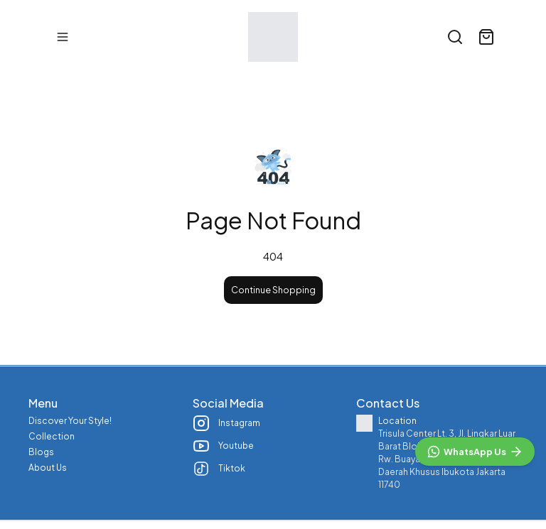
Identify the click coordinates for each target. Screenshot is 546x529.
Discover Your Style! (70, 420)
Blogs (41, 452)
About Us (47, 467)
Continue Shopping (273, 289)
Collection (51, 436)
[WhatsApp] (475, 451)
